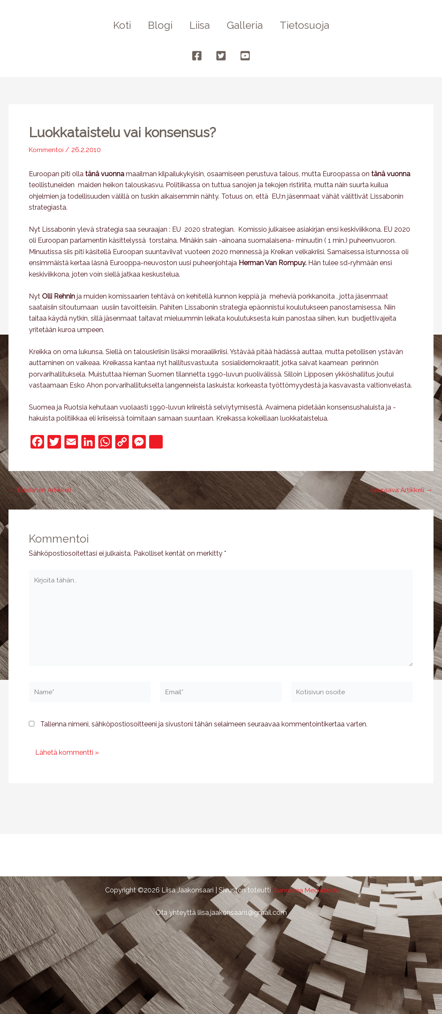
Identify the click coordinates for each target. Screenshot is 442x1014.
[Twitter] (221, 55)
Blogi (157, 25)
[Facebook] (197, 55)
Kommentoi (47, 150)
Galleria (248, 25)
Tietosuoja (311, 25)
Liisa (199, 25)
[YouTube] (245, 55)
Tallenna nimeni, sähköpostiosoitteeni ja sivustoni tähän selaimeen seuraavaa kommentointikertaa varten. (203, 727)
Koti (115, 25)
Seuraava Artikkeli (401, 490)
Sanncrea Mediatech (306, 890)
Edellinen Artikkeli (40, 490)
